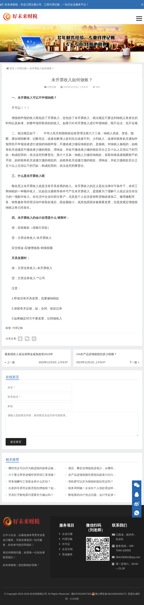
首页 (10, 68)
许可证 (66, 544)
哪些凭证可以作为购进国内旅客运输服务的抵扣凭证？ (42, 468)
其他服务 (67, 554)
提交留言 (16, 441)
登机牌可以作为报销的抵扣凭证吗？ (90, 481)
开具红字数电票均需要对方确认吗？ (30, 494)
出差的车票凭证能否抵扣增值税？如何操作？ (36, 488)
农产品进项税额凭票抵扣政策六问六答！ (93, 474)
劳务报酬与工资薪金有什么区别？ (29, 481)
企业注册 (67, 533)
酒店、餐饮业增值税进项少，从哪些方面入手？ (97, 468)
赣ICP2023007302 (81, 593)
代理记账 (22, 68)
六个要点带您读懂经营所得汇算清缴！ (32, 474)
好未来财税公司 (38, 593)
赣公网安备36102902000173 (109, 593)
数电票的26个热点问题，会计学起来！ (92, 494)
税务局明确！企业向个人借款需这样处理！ (95, 488)
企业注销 (67, 549)
